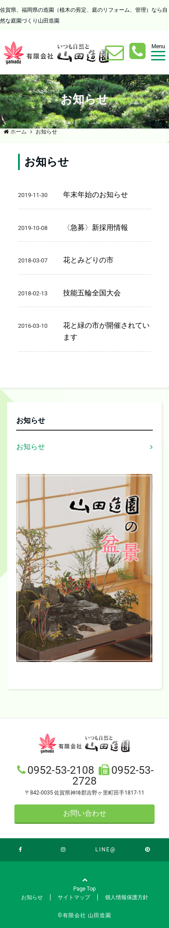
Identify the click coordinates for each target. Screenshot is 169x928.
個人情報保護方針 (126, 897)
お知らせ (30, 446)
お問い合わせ (84, 813)
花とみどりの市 (88, 260)
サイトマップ (74, 897)
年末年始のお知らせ (95, 194)
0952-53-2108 (62, 770)
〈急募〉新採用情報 (95, 227)
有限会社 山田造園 (87, 915)
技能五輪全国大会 (92, 293)
